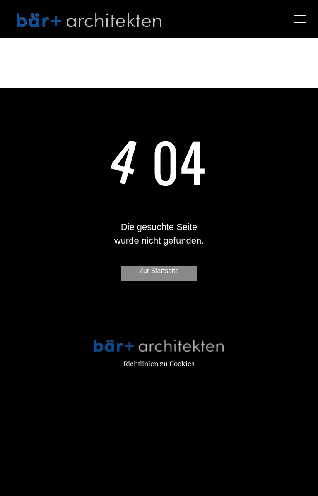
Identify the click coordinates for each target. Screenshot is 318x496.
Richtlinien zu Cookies (159, 364)
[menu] (300, 19)
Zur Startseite (159, 270)
